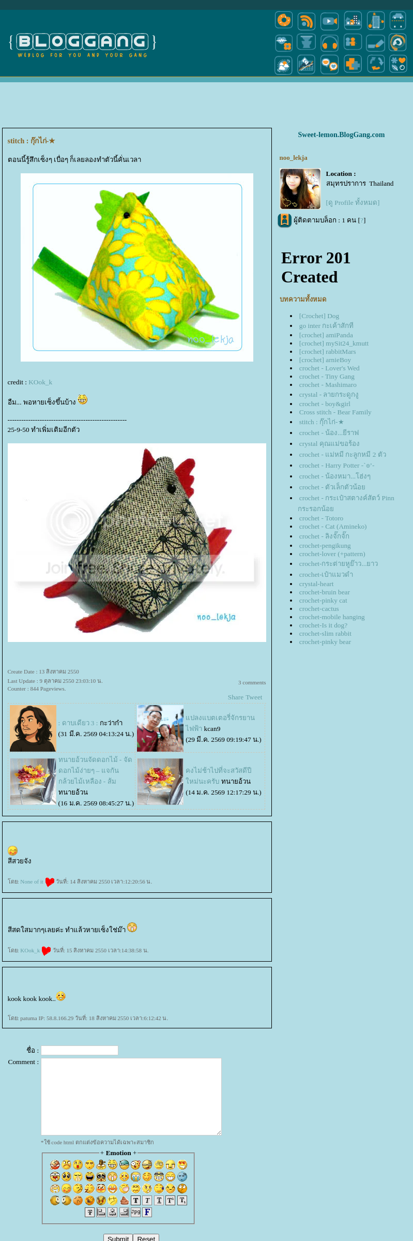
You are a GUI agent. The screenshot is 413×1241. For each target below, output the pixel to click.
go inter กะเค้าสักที (326, 326)
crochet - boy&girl (324, 404)
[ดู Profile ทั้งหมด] (353, 202)
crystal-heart (316, 584)
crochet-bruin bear (324, 592)
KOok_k (40, 382)
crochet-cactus (319, 608)
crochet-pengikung (325, 545)
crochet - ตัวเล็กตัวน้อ (332, 487)
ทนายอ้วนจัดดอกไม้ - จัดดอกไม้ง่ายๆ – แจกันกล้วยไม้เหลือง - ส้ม (95, 770)
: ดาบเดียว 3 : (78, 723)
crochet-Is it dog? (323, 625)
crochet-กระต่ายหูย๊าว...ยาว (338, 563)
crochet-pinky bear (325, 642)
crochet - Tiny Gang (327, 376)
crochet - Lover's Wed (329, 368)
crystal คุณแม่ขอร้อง (329, 443)
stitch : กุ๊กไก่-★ (321, 422)
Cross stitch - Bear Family (335, 412)
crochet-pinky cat (323, 600)
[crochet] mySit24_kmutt (334, 343)
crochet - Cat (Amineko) (333, 526)
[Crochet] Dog (319, 316)
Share (235, 697)
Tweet (254, 697)
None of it (37, 881)
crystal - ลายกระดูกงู (329, 394)
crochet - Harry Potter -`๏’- (337, 465)
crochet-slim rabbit (325, 633)
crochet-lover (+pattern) (332, 554)
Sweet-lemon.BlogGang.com (341, 135)
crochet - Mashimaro (328, 384)
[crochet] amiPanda (326, 335)
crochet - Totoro (321, 518)
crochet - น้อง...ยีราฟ (329, 433)
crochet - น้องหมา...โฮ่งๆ (335, 476)
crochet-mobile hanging (332, 617)
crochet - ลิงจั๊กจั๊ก (324, 536)
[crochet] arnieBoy (325, 360)
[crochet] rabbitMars (327, 351)
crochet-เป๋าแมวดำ (326, 574)
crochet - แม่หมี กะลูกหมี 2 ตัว (342, 454)
